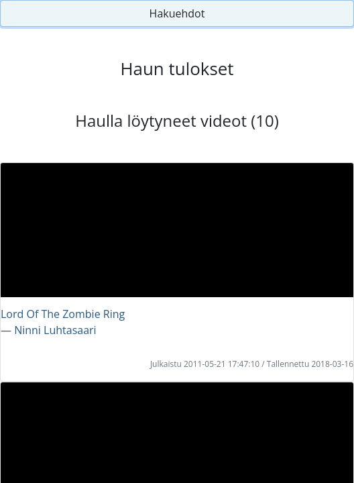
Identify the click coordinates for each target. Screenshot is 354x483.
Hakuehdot (177, 13)
